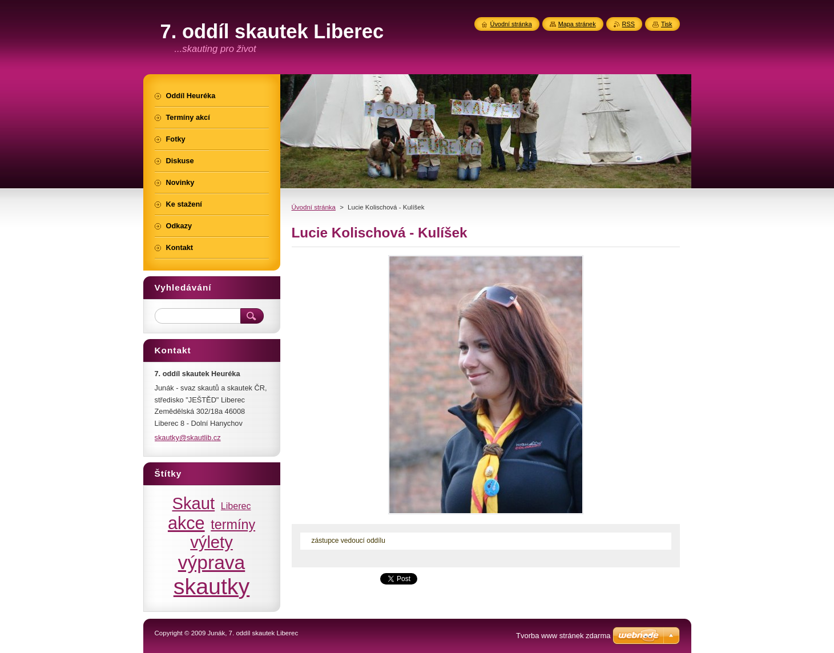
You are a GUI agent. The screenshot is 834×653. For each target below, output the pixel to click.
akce (186, 523)
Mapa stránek (577, 24)
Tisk (666, 24)
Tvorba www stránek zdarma (563, 635)
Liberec (236, 506)
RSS (628, 24)
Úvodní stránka (314, 207)
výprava (211, 562)
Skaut (193, 503)
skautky (212, 586)
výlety (211, 542)
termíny (233, 524)
